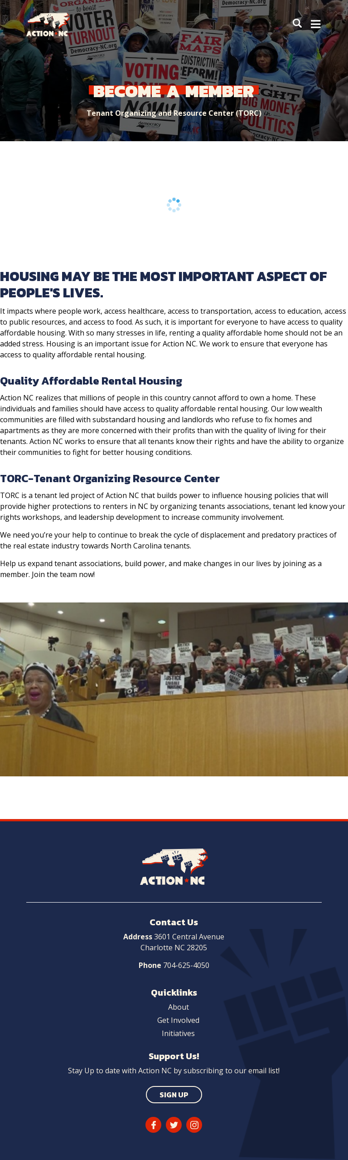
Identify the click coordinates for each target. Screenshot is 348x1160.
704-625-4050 (186, 965)
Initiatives (178, 1033)
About (178, 1007)
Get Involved (178, 1020)
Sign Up (174, 1094)
